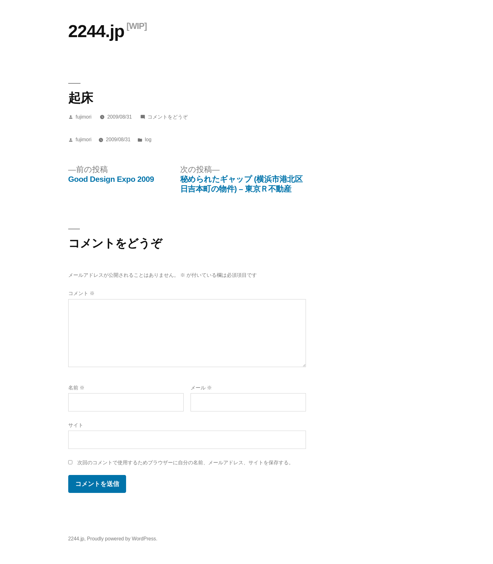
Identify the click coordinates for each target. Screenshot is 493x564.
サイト (75, 425)
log (148, 139)
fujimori (83, 117)
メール (201, 387)
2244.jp (96, 31)
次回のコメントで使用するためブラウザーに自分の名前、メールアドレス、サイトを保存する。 (185, 462)
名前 (76, 387)
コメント (81, 293)
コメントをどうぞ (167, 117)
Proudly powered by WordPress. (122, 538)
